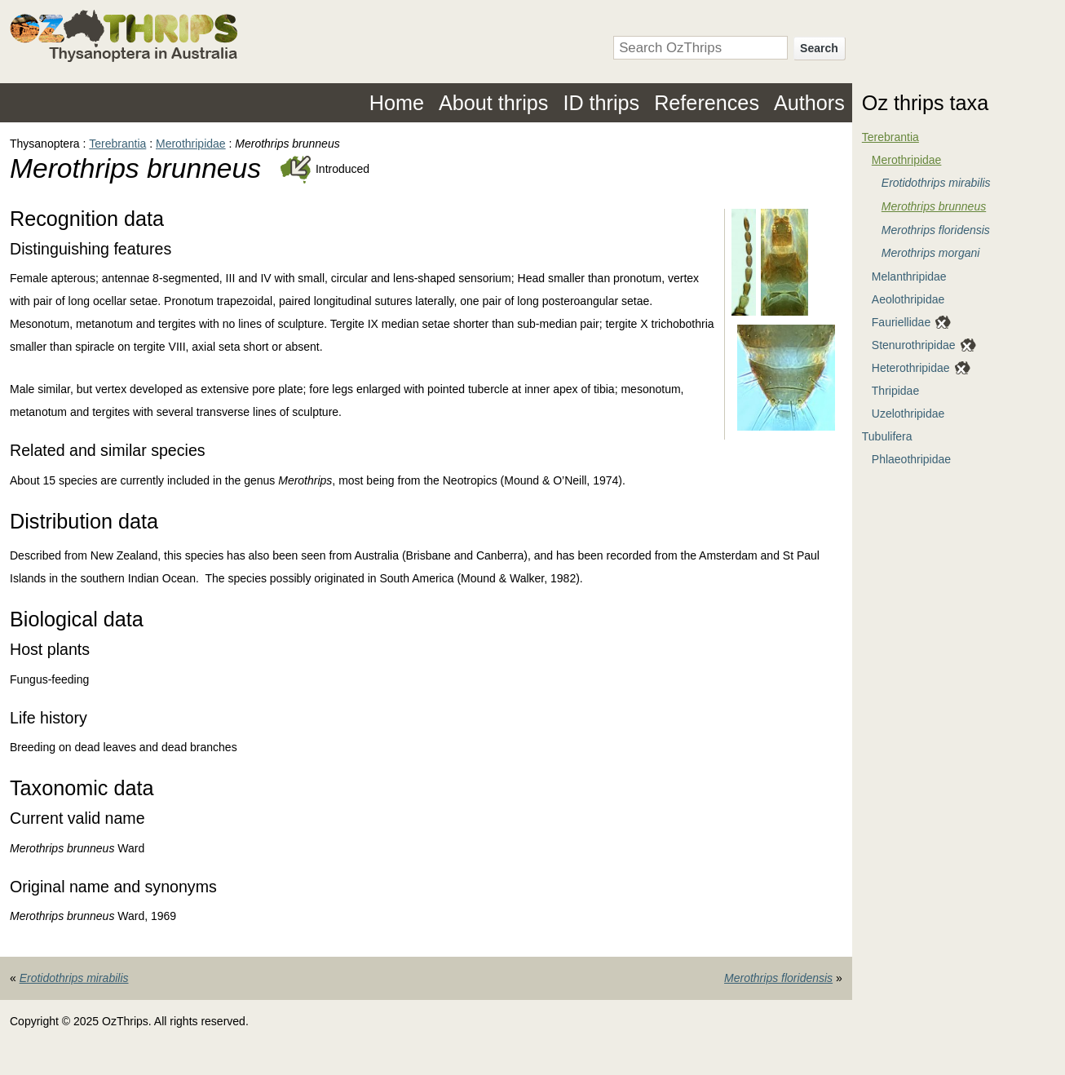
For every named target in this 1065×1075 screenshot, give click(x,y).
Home (396, 102)
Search (819, 48)
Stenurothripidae (914, 345)
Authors (809, 102)
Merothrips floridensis (778, 977)
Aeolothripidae (908, 299)
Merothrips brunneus (934, 206)
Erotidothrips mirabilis (74, 977)
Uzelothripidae (908, 413)
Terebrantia (117, 143)
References (706, 102)
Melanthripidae (909, 276)
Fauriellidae (901, 322)
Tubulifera (887, 436)
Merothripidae (191, 143)
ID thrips (601, 102)
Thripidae (895, 390)
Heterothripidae (911, 367)
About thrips (493, 102)
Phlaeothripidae (911, 459)
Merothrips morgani (931, 252)
